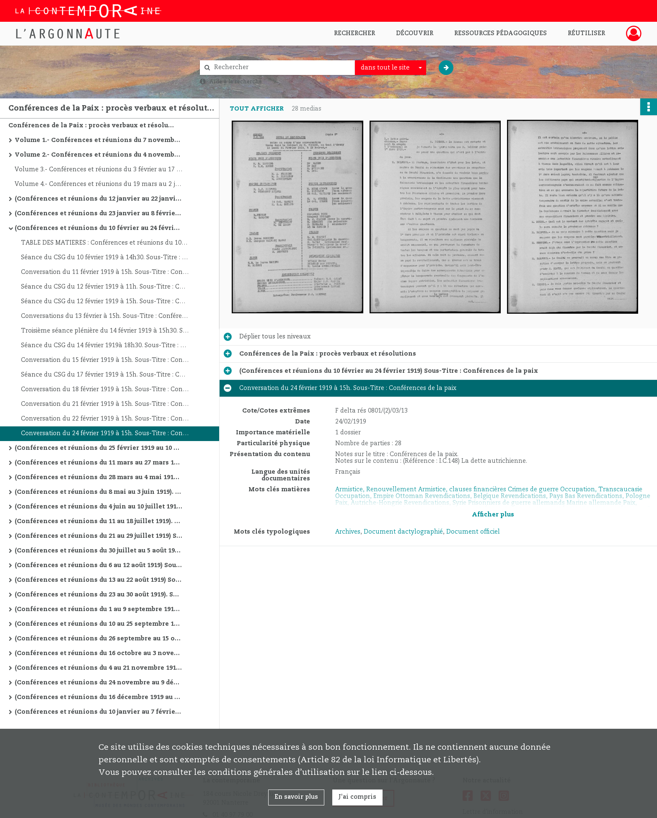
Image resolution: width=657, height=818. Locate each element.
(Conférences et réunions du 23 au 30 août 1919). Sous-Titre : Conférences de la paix (98, 595)
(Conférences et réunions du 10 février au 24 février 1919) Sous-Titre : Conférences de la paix (98, 228)
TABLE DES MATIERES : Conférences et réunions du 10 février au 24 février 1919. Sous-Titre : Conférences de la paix (105, 243)
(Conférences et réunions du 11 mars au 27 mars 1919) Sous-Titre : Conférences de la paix (98, 463)
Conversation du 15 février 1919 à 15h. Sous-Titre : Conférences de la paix (105, 360)
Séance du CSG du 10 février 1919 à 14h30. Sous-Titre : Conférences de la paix (105, 258)
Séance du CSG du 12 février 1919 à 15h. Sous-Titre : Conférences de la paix (105, 301)
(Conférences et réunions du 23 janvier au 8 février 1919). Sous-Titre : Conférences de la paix (98, 214)
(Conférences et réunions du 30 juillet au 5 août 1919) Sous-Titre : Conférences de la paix (98, 551)
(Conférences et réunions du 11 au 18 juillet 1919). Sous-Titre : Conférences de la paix (98, 521)
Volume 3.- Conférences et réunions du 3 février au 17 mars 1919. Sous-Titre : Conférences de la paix (98, 170)
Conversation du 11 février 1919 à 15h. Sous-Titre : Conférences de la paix (105, 272)
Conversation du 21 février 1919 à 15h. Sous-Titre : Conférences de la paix (105, 404)
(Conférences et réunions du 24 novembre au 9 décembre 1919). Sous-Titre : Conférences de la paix (98, 683)
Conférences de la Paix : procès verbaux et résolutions (92, 126)
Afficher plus (493, 515)
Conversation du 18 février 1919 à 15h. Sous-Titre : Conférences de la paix (105, 389)
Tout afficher (257, 109)
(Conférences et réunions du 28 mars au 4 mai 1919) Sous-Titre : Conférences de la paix (98, 477)
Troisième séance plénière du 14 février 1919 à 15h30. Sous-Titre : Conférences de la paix (105, 331)
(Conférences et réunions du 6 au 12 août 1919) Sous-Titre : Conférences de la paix (98, 565)
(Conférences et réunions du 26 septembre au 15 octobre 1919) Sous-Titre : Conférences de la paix (98, 639)
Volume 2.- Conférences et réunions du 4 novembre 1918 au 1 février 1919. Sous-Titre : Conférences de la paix (98, 155)
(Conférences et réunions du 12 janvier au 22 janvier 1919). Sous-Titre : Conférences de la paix (98, 199)
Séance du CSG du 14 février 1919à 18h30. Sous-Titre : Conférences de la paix (105, 345)
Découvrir (414, 33)
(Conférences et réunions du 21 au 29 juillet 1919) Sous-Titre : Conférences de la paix (98, 536)
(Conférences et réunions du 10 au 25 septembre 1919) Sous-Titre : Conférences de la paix (98, 624)
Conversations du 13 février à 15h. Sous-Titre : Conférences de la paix (105, 316)
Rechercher (354, 33)
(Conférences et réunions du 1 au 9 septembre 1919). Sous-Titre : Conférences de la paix (98, 609)
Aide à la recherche (235, 81)
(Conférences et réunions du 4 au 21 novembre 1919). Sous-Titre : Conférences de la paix (98, 668)
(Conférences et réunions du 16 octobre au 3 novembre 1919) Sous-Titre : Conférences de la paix (98, 653)
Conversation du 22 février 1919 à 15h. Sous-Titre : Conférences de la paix (105, 419)
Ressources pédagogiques (500, 33)
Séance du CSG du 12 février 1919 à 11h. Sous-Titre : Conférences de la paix (105, 287)
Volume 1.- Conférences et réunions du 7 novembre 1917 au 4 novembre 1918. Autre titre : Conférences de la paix (98, 140)
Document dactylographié (403, 532)
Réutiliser (586, 33)
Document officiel (473, 532)
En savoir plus (296, 797)
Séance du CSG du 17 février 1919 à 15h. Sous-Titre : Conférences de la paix (105, 375)
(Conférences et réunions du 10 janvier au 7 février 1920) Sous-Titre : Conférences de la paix (98, 712)
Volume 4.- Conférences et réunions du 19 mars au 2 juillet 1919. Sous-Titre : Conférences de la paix (98, 184)
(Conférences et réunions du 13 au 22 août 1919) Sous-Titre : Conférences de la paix (98, 580)
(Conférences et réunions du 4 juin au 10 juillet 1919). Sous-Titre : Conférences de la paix (98, 507)
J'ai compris (357, 797)
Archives (347, 532)
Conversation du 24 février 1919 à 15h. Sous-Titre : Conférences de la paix (105, 433)
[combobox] (390, 67)
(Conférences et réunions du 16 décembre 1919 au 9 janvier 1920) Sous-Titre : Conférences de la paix (98, 697)
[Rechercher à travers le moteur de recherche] (281, 67)
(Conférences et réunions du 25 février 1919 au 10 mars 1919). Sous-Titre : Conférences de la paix (98, 448)
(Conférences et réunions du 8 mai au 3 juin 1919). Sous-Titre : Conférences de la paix (98, 492)
